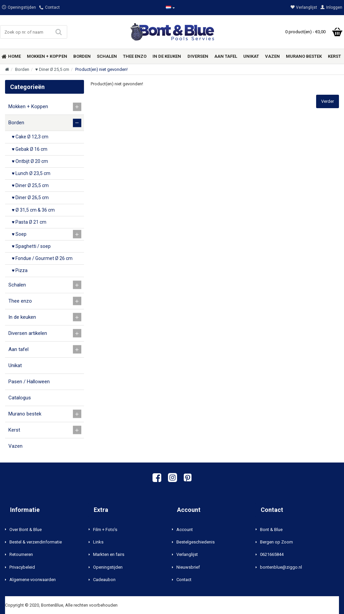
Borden (22, 69)
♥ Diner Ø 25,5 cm (52, 69)
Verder (327, 101)
